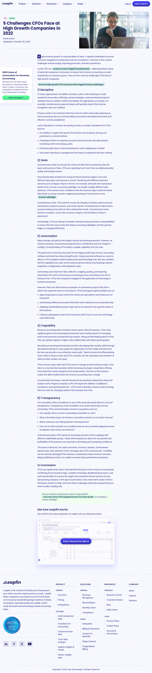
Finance (12, 18)
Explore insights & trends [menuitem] (66, 648)
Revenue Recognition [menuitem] (87, 596)
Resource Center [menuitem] (114, 595)
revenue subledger (47, 197)
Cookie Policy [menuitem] (113, 626)
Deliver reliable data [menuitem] (65, 656)
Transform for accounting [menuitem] (64, 625)
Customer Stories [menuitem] (115, 600)
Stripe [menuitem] (83, 619)
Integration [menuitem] (87, 623)
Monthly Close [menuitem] (89, 607)
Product (22, 4)
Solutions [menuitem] (85, 584)
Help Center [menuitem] (112, 609)
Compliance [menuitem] (87, 612)
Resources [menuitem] (110, 584)
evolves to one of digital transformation (71, 69)
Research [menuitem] (109, 590)
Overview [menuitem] (62, 595)
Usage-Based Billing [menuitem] (88, 647)
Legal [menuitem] (107, 616)
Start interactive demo (76, 541)
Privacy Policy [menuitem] (113, 621)
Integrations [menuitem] (63, 604)
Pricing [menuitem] (61, 600)
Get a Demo (141, 3)
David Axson (9, 38)
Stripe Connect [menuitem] (89, 641)
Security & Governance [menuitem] (112, 632)
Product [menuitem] (60, 584)
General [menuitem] (59, 590)
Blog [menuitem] (109, 604)
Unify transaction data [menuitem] (66, 617)
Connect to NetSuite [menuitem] (87, 635)
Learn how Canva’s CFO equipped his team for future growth (68, 497)
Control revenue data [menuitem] (65, 633)
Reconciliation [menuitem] (88, 602)
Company (67, 4)
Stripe (80, 4)
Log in (128, 3)
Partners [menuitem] (133, 600)
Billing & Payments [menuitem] (90, 628)
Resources (52, 4)
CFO (5, 18)
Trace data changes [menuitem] (63, 640)
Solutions (36, 4)
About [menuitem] (131, 590)
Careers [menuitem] (132, 595)
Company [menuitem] (134, 584)
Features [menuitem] (60, 611)
